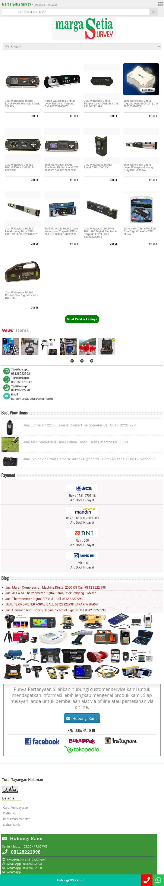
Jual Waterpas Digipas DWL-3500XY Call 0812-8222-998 (19, 167)
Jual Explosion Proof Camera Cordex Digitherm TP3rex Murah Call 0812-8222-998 (89, 459)
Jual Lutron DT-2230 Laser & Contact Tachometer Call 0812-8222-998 (79, 425)
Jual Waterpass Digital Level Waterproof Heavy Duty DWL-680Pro (139, 167)
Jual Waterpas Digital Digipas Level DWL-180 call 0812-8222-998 (101, 104)
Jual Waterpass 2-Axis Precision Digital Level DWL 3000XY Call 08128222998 (62, 167)
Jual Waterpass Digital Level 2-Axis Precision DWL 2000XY (22, 104)
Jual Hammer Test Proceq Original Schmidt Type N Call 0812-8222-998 (55, 610)
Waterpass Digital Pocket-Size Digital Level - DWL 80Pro (140, 231)
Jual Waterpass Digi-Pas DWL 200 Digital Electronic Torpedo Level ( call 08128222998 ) (100, 232)
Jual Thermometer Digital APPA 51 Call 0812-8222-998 (43, 599)
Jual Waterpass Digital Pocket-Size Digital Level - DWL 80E (21, 295)
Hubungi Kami (82, 718)
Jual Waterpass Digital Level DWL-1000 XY (98, 166)
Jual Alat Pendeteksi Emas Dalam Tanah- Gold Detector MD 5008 (75, 442)
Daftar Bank (11, 825)
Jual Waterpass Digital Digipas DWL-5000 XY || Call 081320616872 (141, 104)
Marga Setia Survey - (18, 4)
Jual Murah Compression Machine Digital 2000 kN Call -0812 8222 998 (55, 587)
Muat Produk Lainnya (82, 319)
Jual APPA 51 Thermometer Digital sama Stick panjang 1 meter (50, 593)
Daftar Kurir (11, 813)
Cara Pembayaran (15, 807)
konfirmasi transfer (16, 819)
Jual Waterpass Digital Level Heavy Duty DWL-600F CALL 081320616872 (21, 231)
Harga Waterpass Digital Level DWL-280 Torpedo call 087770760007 (60, 104)
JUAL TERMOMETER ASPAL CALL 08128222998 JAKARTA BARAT (52, 604)
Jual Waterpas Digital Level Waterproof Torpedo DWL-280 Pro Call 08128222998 (62, 231)
